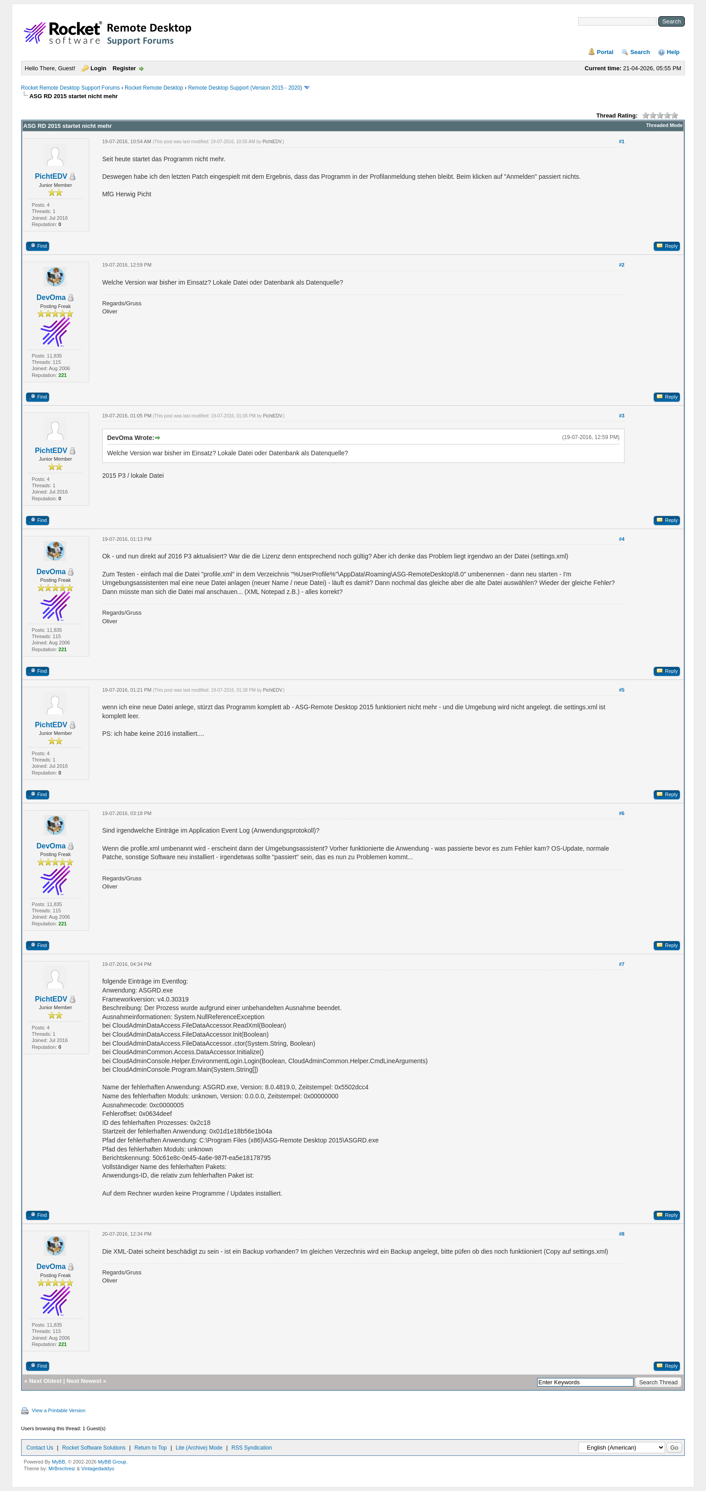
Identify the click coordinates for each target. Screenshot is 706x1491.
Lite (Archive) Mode (199, 1448)
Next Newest (84, 1381)
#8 (622, 1234)
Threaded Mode (664, 125)
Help (673, 52)
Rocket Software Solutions (94, 1448)
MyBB (58, 1461)
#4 (622, 539)
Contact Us (40, 1448)
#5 (622, 690)
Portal (605, 52)
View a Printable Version (59, 1410)
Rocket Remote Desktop (154, 88)
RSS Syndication (251, 1448)
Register (124, 68)
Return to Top (151, 1448)
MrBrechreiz (62, 1468)
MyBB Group (112, 1461)
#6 (622, 813)
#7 (622, 964)
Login (98, 68)
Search (640, 52)
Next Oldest (45, 1381)
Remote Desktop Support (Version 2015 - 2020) (245, 88)
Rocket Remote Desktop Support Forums (70, 88)
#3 (622, 415)
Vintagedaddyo (97, 1468)
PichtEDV (51, 176)
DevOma (51, 297)
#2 (622, 264)
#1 (622, 141)
